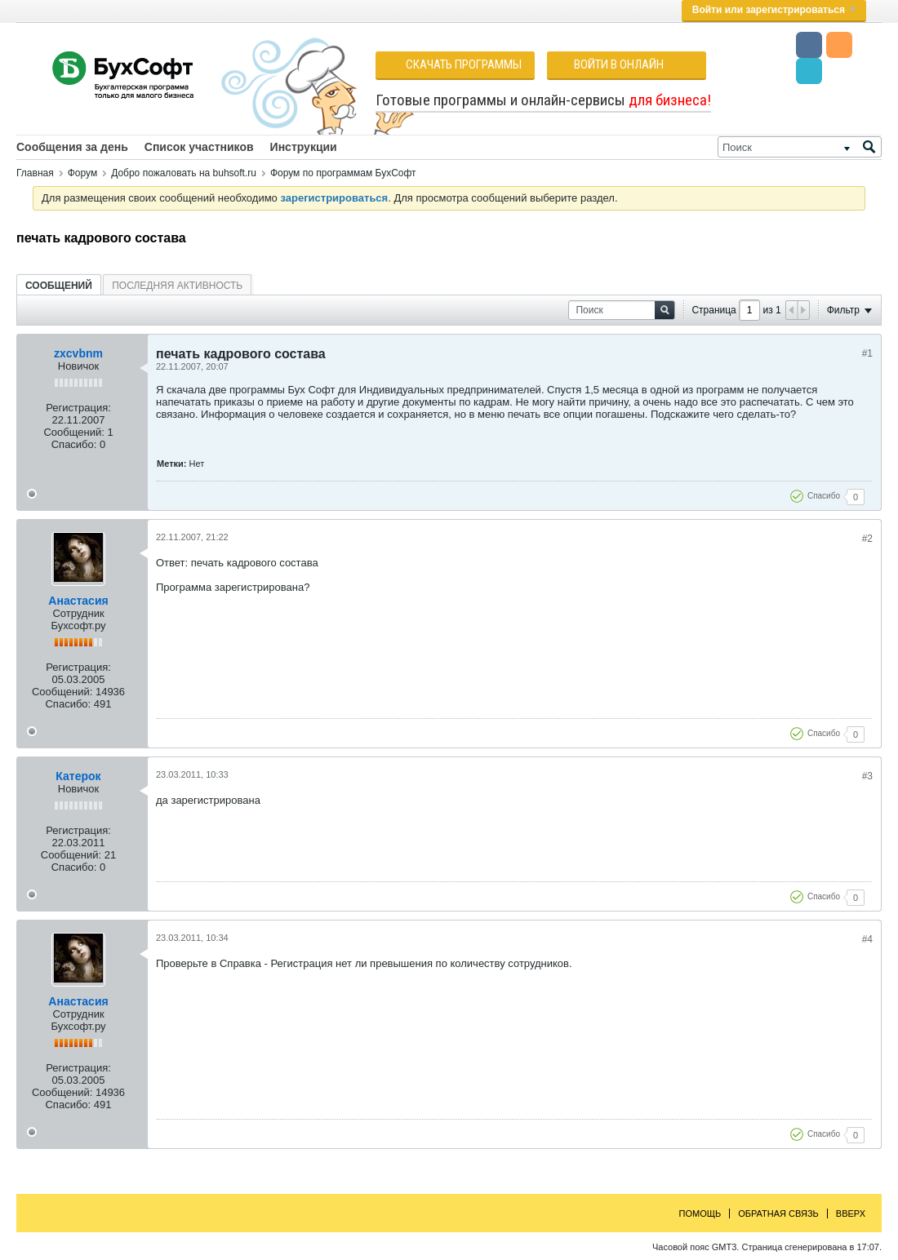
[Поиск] (800, 147)
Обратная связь (778, 1213)
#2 (867, 538)
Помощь (700, 1213)
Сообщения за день (72, 146)
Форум (82, 173)
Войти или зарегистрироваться (774, 10)
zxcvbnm (78, 353)
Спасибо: (74, 444)
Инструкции (303, 146)
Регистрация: (78, 408)
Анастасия (78, 600)
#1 (867, 353)
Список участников (199, 146)
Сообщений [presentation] (58, 285)
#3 (867, 776)
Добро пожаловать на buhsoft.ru (183, 173)
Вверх (850, 1213)
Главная (35, 173)
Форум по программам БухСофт (343, 173)
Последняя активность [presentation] (177, 285)
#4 (867, 939)
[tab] (58, 285)
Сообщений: (73, 432)
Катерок (78, 776)
